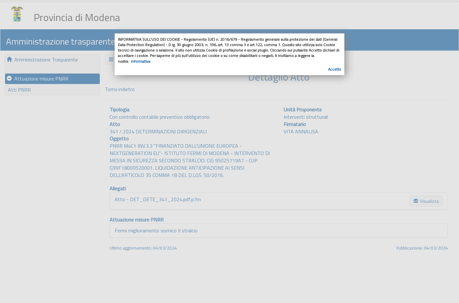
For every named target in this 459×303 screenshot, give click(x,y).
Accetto (334, 69)
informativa (140, 61)
